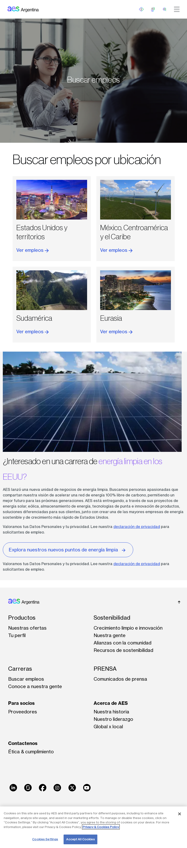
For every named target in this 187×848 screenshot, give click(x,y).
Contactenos (22, 743)
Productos (21, 617)
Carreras (20, 668)
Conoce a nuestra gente (35, 686)
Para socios (21, 703)
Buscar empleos (26, 679)
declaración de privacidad (136, 526)
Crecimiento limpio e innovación (128, 628)
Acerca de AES (111, 703)
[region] (93, 827)
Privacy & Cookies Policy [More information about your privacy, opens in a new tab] (101, 827)
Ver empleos (32, 250)
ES (153, 9)
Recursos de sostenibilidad (123, 650)
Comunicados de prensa (120, 679)
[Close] (179, 814)
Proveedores (22, 712)
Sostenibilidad (112, 617)
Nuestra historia (111, 712)
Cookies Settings (45, 839)
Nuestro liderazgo (113, 719)
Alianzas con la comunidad (122, 643)
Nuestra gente (110, 635)
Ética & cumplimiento (31, 751)
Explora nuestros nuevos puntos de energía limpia (68, 549)
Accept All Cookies (80, 839)
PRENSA (105, 668)
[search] (164, 9)
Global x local (108, 726)
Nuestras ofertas (27, 628)
